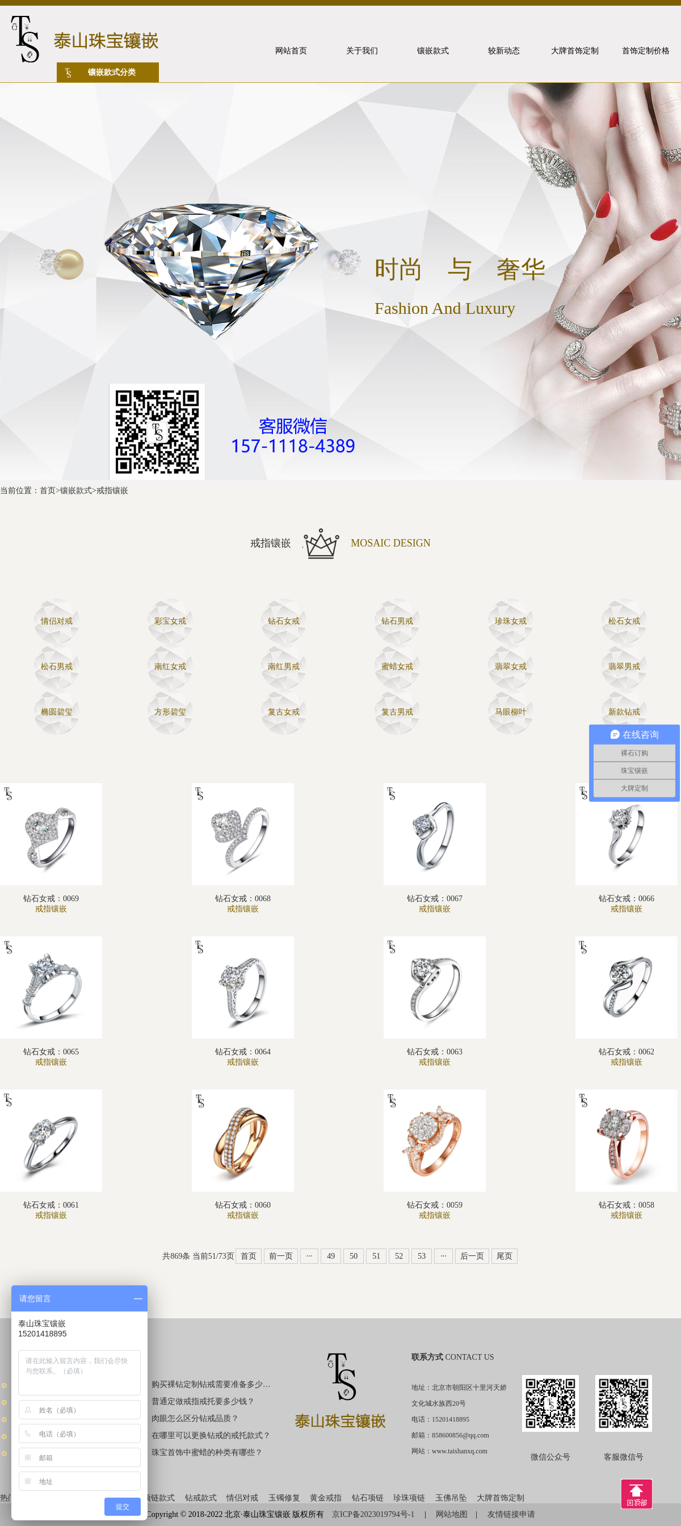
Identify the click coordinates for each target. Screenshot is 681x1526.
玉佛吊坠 (451, 1498)
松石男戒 (57, 666)
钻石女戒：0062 (626, 1052)
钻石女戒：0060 (243, 1205)
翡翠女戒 (511, 666)
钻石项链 (368, 1498)
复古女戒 (284, 712)
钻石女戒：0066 (626, 898)
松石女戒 (624, 621)
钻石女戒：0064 (243, 1052)
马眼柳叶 (511, 712)
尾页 (504, 1256)
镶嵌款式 (76, 490)
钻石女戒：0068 (243, 898)
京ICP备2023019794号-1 (374, 1514)
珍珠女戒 (511, 621)
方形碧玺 (170, 712)
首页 (48, 490)
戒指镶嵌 (112, 490)
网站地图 (452, 1514)
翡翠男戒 (624, 666)
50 (354, 1256)
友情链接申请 (511, 1514)
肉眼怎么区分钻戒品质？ (195, 1418)
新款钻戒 (624, 712)
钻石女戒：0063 (435, 1052)
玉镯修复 (284, 1498)
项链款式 (159, 1498)
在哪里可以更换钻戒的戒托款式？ (211, 1435)
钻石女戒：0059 (435, 1205)
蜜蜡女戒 (397, 666)
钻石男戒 (397, 621)
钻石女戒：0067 (435, 898)
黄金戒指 (326, 1498)
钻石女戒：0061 (51, 1205)
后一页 (472, 1256)
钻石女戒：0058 (626, 1205)
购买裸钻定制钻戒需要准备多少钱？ (212, 1384)
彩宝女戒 (170, 621)
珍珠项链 (409, 1498)
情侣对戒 (57, 621)
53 (422, 1256)
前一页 (281, 1256)
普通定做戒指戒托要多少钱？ (203, 1401)
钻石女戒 (284, 621)
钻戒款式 (201, 1498)
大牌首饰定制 (500, 1498)
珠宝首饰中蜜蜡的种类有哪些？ (207, 1452)
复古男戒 (397, 712)
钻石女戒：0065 (51, 1052)
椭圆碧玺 (57, 712)
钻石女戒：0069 (51, 898)
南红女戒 (170, 666)
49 (331, 1256)
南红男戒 (284, 666)
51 (376, 1256)
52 (399, 1256)
